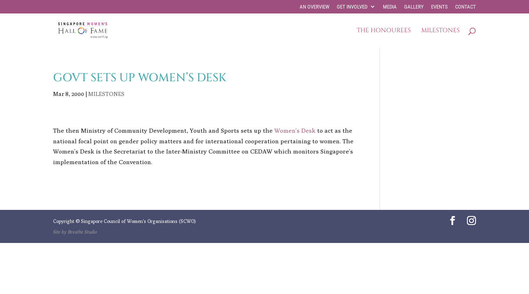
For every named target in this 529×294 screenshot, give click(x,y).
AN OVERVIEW (314, 7)
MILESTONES (440, 31)
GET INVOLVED (352, 7)
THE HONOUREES (384, 31)
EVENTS (439, 7)
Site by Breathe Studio (75, 232)
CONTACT (465, 7)
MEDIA (390, 7)
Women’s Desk (295, 130)
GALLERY (414, 7)
